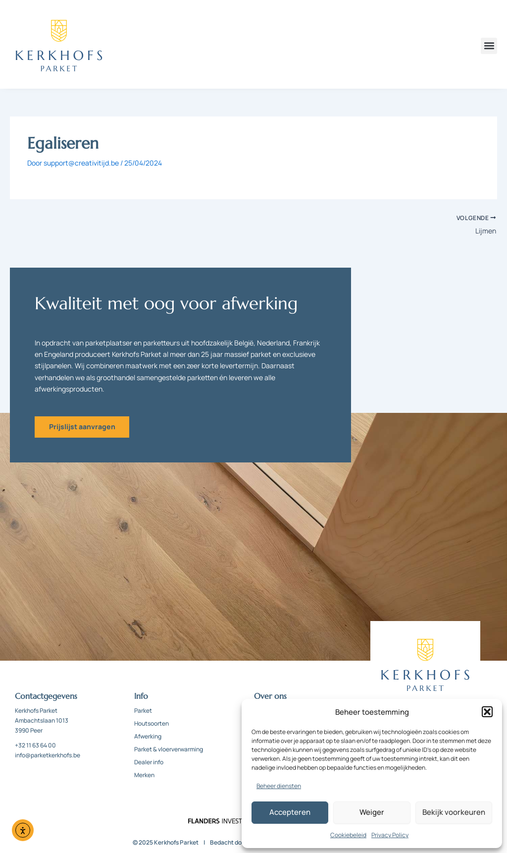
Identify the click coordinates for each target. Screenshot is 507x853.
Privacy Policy (389, 835)
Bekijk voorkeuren (453, 812)
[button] (487, 712)
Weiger (371, 812)
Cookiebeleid (348, 835)
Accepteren (289, 812)
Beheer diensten (278, 786)
